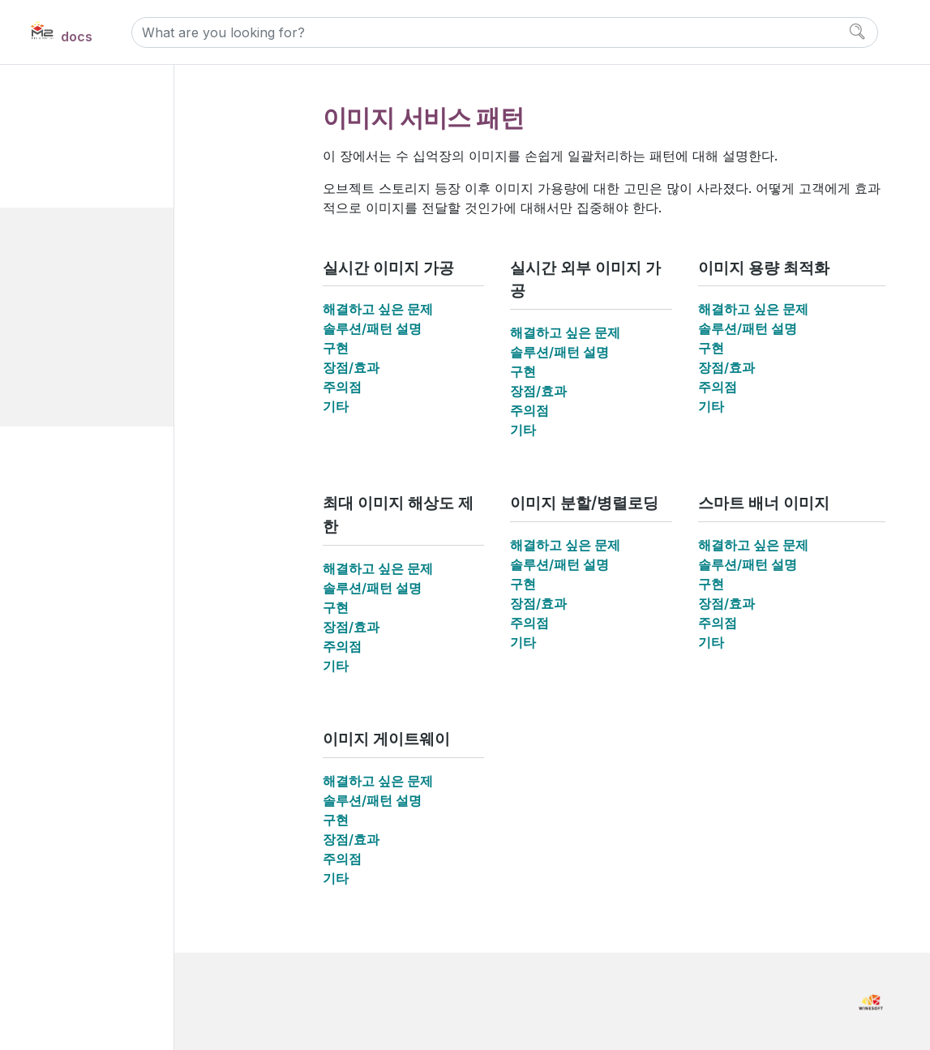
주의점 (342, 387)
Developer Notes (97, 762)
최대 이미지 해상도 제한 (137, 338)
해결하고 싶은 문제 (378, 309)
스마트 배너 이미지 (125, 393)
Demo (66, 585)
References (83, 691)
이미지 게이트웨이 (123, 420)
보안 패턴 (87, 530)
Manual (70, 655)
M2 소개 (71, 146)
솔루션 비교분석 (91, 557)
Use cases (81, 174)
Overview (76, 119)
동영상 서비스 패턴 (112, 448)
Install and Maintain (106, 621)
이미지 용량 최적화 (125, 311)
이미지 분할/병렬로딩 (131, 365)
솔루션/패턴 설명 (372, 328)
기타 (336, 406)
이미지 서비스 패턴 (111, 229)
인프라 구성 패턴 (106, 475)
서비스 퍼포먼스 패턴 (117, 502)
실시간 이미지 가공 (125, 256)
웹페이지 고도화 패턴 (117, 201)
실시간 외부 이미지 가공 (137, 283)
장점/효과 (351, 367)
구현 (336, 348)
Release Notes (91, 727)
